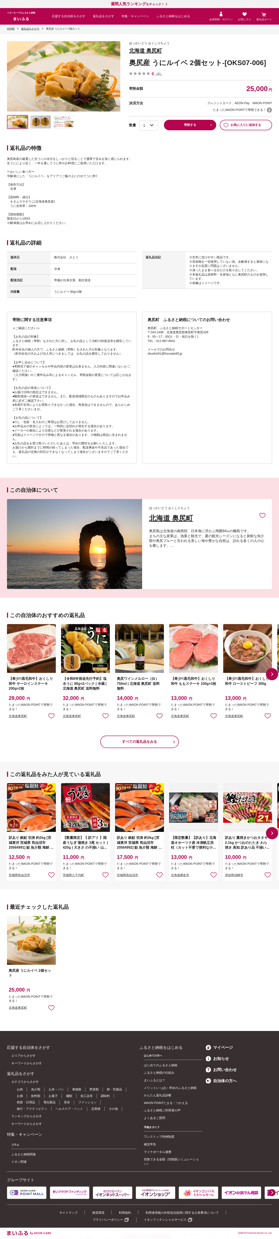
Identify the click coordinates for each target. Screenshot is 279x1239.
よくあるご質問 (154, 1118)
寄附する (190, 125)
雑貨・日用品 (26, 1102)
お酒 (20, 1096)
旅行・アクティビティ (32, 1108)
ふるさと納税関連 (23, 1154)
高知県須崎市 (234, 875)
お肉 (20, 1089)
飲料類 (35, 1096)
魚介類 (35, 1089)
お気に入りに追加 (262, 515)
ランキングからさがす (26, 1116)
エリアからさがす (23, 1055)
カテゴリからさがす (25, 1081)
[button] (272, 674)
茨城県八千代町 (73, 875)
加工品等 (86, 1096)
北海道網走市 (180, 875)
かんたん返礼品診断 (157, 1095)
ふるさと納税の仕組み (159, 1072)
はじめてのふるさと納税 (160, 1065)
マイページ (219, 1047)
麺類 (69, 1096)
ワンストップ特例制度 (159, 1136)
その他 (113, 1108)
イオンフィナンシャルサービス (165, 1219)
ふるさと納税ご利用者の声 (162, 1110)
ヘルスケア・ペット (69, 1108)
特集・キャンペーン (135, 16)
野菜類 (94, 1089)
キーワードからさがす (26, 1063)
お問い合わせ (221, 1070)
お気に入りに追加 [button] (51, 715)
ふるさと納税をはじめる (173, 16)
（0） (159, 73)
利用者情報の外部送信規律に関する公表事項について (182, 1212)
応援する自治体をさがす (68, 16)
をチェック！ (137, 4)
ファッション (87, 1102)
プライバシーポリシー (108, 1219)
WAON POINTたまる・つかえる (166, 1103)
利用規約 (125, 1212)
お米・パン (56, 1089)
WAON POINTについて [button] (269, 110)
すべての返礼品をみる (139, 741)
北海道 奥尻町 (145, 51)
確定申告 (150, 1144)
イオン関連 (19, 1161)
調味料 (105, 1096)
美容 (67, 1102)
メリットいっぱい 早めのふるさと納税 (170, 1088)
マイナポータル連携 (157, 1152)
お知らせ (217, 1058)
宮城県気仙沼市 (19, 875)
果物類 (76, 1089)
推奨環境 (98, 1212)
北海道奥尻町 (18, 716)
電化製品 (49, 1102)
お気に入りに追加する (242, 125)
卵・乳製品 (114, 1089)
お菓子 (53, 1096)
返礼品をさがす (103, 16)
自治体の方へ (221, 1081)
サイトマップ (68, 1212)
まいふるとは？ (154, 1080)
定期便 (95, 1108)
